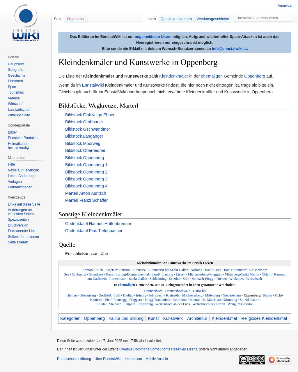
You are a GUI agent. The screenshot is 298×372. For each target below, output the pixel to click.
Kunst (153, 318)
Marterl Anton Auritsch (85, 193)
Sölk (186, 279)
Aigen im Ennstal (117, 270)
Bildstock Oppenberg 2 (86, 172)
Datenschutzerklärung (74, 359)
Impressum (133, 359)
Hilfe (11, 164)
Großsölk (105, 295)
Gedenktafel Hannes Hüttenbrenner (98, 223)
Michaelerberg (192, 295)
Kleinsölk (173, 295)
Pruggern (135, 300)
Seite (58, 19)
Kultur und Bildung (126, 318)
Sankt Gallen (138, 279)
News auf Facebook (23, 170)
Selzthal (174, 279)
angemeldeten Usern (153, 36)
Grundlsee (96, 274)
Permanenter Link (22, 231)
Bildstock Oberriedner (85, 150)
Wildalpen (236, 279)
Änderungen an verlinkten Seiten (21, 212)
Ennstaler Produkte (23, 138)
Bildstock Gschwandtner (87, 129)
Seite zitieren (18, 242)
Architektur (197, 318)
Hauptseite (16, 64)
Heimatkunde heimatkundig (18, 146)
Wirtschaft (15, 104)
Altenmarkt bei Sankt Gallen (168, 270)
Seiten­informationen (23, 237)
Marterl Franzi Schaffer (86, 200)
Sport (12, 87)
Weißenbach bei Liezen (208, 304)
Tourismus (16, 92)
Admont (88, 270)
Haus (109, 274)
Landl (156, 274)
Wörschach (254, 279)
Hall (117, 295)
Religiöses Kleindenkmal (264, 318)
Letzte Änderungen (22, 176)
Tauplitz (129, 304)
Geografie (15, 70)
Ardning (196, 270)
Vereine (14, 98)
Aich (99, 270)
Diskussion (76, 19)
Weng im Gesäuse (240, 304)
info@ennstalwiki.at (229, 48)
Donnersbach (153, 291)
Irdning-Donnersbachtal (132, 274)
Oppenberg (254, 76)
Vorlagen (15, 182)
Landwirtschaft (19, 110)
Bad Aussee (213, 270)
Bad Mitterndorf (235, 270)
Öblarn (267, 274)
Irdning (141, 295)
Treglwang (145, 304)
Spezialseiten (18, 219)
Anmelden (285, 5)
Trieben (221, 279)
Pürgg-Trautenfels (157, 300)
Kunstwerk (173, 318)
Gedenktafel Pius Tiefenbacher (94, 230)
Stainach (115, 304)
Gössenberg (87, 295)
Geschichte (16, 75)
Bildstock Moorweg (82, 143)
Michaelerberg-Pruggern (205, 274)
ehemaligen (212, 76)
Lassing (167, 274)
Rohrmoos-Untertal (186, 300)
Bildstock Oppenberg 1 (86, 164)
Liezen (180, 274)
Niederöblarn (232, 295)
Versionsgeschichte (212, 19)
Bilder (12, 132)
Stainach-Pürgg (203, 279)
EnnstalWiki (93, 85)
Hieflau (128, 295)
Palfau (267, 295)
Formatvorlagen (20, 187)
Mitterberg (212, 295)
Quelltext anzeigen (176, 19)
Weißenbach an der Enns (172, 304)
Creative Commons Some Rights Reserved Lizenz (158, 349)
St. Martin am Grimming (219, 300)
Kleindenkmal (224, 318)
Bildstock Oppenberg (84, 157)
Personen (15, 81)
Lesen (151, 19)
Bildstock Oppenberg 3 (86, 179)
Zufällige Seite (19, 115)
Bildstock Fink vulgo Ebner (90, 115)
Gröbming (79, 274)
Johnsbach (156, 295)
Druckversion (18, 225)
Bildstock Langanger (84, 136)
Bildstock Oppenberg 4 (86, 186)
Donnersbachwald (178, 291)
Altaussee (139, 270)
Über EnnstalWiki (108, 359)
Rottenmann (118, 279)
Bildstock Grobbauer (84, 122)
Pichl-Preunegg (116, 300)
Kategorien (70, 318)
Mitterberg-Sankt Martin (242, 274)
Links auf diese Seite (24, 204)
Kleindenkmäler (173, 76)
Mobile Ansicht (157, 359)
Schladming (158, 279)
